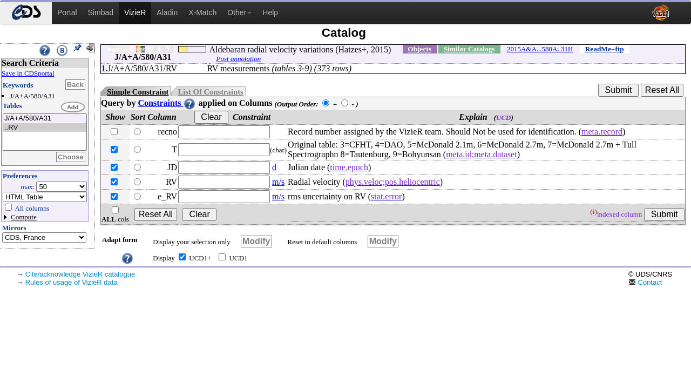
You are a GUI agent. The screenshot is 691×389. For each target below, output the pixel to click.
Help (270, 12)
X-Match (202, 12)
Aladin (167, 12)
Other (239, 12)
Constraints (167, 103)
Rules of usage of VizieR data (71, 282)
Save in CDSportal (28, 73)
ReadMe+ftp (604, 49)
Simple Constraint (137, 92)
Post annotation (238, 59)
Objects (419, 49)
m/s (278, 181)
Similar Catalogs (469, 49)
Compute (24, 217)
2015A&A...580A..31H (540, 49)
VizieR (135, 12)
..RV (44, 127)
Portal (67, 12)
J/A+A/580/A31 (44, 118)
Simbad (100, 12)
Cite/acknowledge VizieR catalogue (80, 274)
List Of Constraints (210, 92)
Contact (645, 282)
